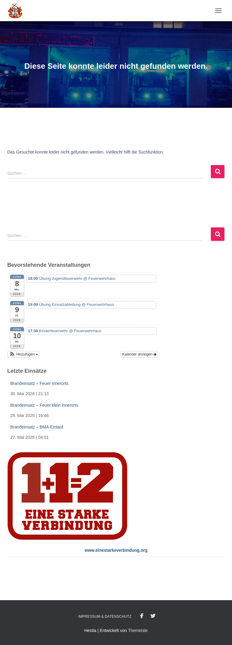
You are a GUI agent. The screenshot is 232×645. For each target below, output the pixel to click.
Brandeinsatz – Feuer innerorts (39, 383)
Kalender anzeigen (139, 354)
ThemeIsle (137, 630)
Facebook (141, 616)
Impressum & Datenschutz (104, 616)
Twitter (152, 616)
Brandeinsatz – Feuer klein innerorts (44, 405)
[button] (24, 354)
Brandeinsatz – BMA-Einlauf (36, 427)
